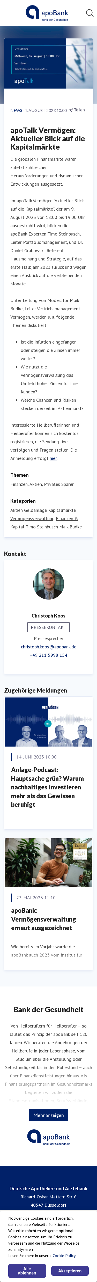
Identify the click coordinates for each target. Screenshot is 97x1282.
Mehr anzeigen (48, 1115)
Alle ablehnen (27, 1271)
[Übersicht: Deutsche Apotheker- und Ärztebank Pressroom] (47, 13)
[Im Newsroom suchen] (90, 13)
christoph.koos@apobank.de (48, 647)
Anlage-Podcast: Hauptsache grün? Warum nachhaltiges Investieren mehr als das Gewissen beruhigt (47, 787)
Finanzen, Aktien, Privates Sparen (42, 484)
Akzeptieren (70, 1271)
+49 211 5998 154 (48, 655)
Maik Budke (70, 527)
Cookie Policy (64, 1255)
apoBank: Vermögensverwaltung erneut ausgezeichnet (43, 919)
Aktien (16, 510)
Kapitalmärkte (62, 510)
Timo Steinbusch (42, 527)
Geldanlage (35, 510)
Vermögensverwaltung (32, 518)
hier (53, 458)
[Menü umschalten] (8, 13)
